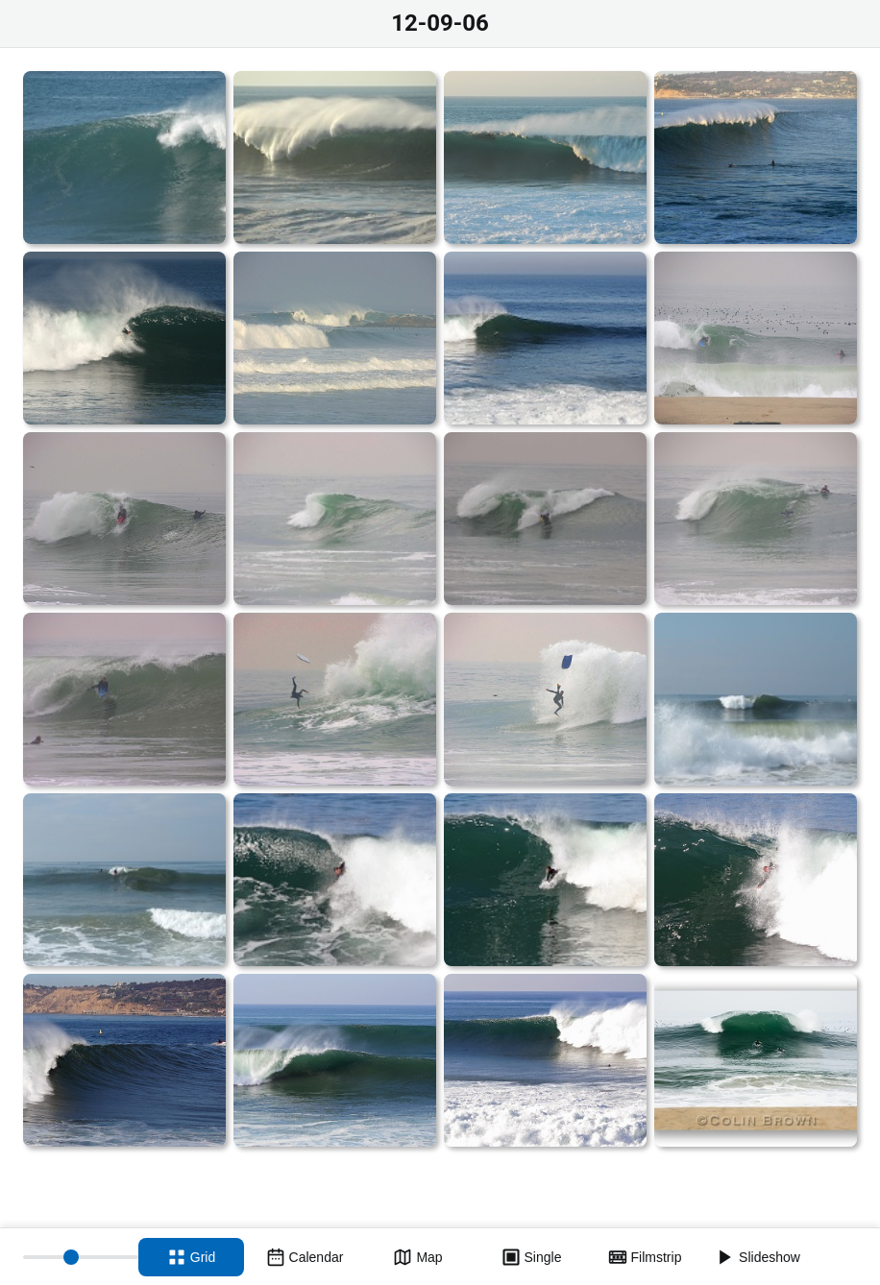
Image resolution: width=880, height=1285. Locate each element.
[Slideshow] (758, 1257)
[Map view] (418, 1257)
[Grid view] (191, 1257)
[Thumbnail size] (80, 1257)
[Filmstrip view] (644, 1257)
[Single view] (531, 1257)
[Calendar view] (304, 1257)
